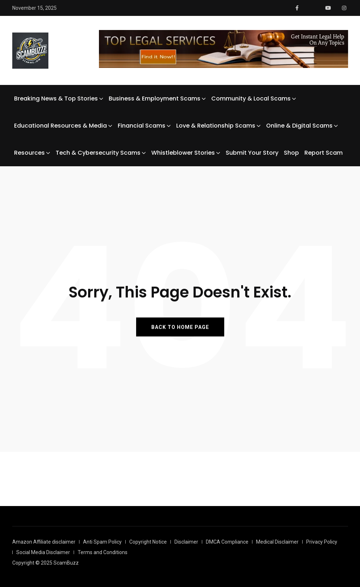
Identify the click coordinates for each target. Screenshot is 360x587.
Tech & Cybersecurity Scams (98, 153)
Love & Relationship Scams (215, 125)
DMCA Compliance (227, 542)
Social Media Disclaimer (43, 552)
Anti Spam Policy (102, 542)
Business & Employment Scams (154, 98)
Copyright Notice (148, 542)
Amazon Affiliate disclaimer (43, 542)
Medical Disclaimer (277, 542)
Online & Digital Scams (299, 125)
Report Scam (323, 153)
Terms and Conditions (102, 552)
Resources (29, 153)
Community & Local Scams (251, 98)
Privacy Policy (321, 542)
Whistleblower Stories (183, 153)
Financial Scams (141, 125)
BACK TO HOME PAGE (180, 327)
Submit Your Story (252, 153)
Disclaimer (186, 542)
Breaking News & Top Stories (56, 98)
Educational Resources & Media (60, 125)
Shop (291, 153)
